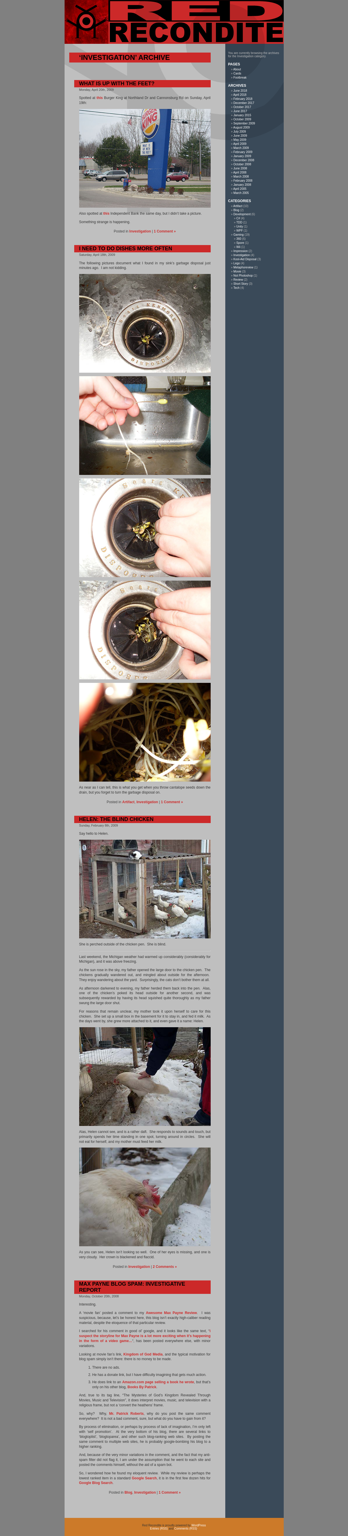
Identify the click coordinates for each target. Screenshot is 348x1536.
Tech (236, 287)
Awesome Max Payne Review (171, 1313)
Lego (236, 263)
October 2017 (242, 107)
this (99, 98)
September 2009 (244, 123)
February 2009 (242, 152)
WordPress (198, 1525)
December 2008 (243, 160)
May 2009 (239, 139)
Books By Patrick (141, 1387)
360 (238, 238)
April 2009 (239, 143)
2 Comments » (165, 1267)
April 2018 (239, 94)
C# (238, 218)
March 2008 (241, 176)
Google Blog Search (96, 1483)
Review (238, 279)
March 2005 (241, 193)
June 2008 (240, 168)
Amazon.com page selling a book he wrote (158, 1382)
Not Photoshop (243, 275)
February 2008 (242, 180)
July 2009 (239, 131)
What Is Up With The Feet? (117, 83)
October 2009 (242, 119)
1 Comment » (165, 231)
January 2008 (242, 184)
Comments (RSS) (185, 1528)
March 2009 (241, 148)
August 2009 (241, 127)
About (237, 69)
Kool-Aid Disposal (245, 259)
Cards (237, 73)
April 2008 (239, 172)
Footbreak (240, 77)
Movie (237, 271)
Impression (240, 251)
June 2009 (240, 135)
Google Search (144, 1478)
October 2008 (242, 164)
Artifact (128, 802)
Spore (240, 242)
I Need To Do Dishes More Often (125, 248)
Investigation (140, 231)
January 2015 (242, 115)
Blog (128, 1492)
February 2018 (242, 98)
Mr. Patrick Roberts (126, 1414)
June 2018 (240, 90)
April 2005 (239, 188)
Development (242, 214)
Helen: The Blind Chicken (116, 819)
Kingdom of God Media (142, 1354)
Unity (239, 226)
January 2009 (242, 156)
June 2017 (240, 111)
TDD (239, 222)
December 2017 (243, 103)
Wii (238, 247)
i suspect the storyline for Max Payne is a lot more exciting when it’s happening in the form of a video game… (145, 1336)
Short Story (240, 283)
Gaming (238, 234)
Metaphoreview (243, 267)
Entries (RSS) (159, 1528)
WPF (239, 230)
